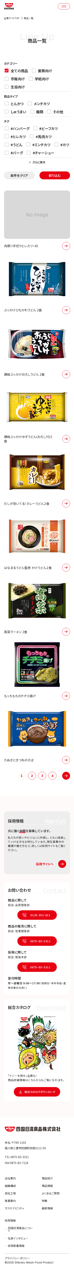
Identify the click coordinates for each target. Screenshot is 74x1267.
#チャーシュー (40, 152)
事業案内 (10, 1200)
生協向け (15, 86)
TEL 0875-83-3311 (17, 1157)
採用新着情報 (16, 1245)
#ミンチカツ (38, 144)
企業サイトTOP (12, 18)
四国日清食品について (20, 1229)
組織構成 (10, 1185)
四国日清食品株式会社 (9, 6)
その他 (55, 111)
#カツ (61, 144)
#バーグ (14, 152)
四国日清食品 (32, 1129)
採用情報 (10, 1220)
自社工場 (10, 1193)
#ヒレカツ (15, 136)
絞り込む (55, 175)
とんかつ (14, 103)
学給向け (39, 78)
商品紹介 (47, 1178)
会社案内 (10, 1178)
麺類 (36, 111)
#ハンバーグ (17, 128)
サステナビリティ (14, 1208)
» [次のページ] (66, 776)
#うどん (13, 144)
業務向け (42, 70)
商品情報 (47, 1185)
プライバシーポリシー (17, 1258)
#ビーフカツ (45, 128)
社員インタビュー (18, 1238)
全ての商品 (16, 70)
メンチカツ (39, 103)
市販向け (15, 78)
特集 (44, 1200)
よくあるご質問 (50, 1193)
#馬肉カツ (41, 136)
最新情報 (47, 1208)
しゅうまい (15, 111)
